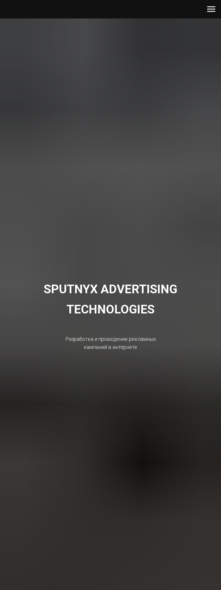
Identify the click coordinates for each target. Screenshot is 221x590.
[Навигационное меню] (211, 9)
